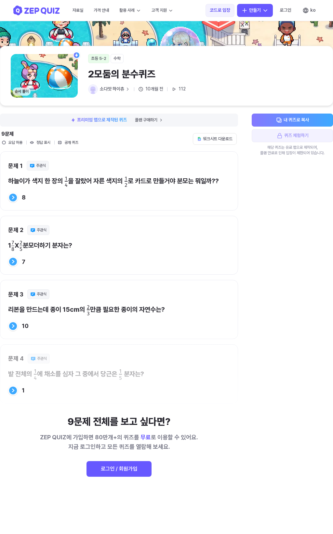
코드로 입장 (220, 10)
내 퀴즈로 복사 (292, 120)
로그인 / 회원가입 (119, 469)
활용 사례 (130, 10)
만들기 (255, 10)
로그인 (285, 10)
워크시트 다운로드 (215, 138)
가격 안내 (101, 10)
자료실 (78, 10)
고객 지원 (162, 10)
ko (309, 10)
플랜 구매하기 (149, 119)
